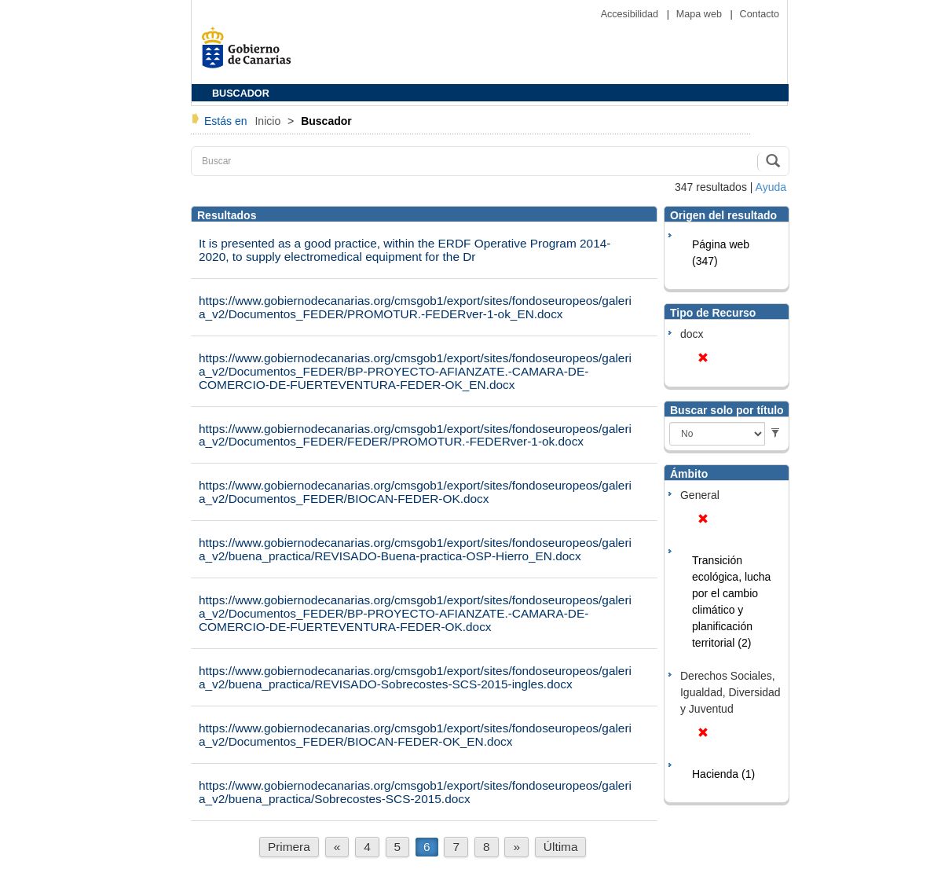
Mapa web (700, 14)
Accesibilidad (631, 14)
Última (561, 846)
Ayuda (771, 187)
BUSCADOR (240, 93)
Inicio (269, 121)
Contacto (759, 14)
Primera (289, 846)
